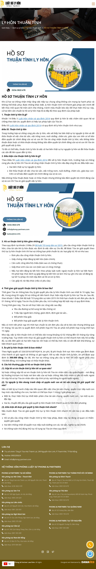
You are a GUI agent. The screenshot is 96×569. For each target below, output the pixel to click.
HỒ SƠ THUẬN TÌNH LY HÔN (56, 28)
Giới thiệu (6, 28)
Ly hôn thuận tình (21, 22)
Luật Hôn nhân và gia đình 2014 (31, 160)
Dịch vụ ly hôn (18, 28)
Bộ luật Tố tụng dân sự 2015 (48, 245)
